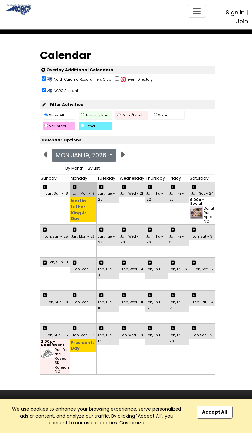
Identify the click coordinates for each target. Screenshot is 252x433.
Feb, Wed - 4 (132, 269)
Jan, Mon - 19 (84, 193)
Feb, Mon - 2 (84, 269)
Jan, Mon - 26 (83, 236)
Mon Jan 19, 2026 (82, 155)
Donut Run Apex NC (209, 215)
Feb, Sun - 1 (58, 262)
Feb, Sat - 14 (203, 302)
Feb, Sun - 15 (57, 335)
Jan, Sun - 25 (56, 236)
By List (94, 168)
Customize (131, 423)
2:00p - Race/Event (53, 343)
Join (242, 21)
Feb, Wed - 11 (132, 302)
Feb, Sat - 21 (203, 335)
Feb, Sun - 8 (57, 302)
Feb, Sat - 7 (203, 269)
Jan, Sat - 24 (202, 193)
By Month (74, 168)
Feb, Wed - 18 (132, 335)
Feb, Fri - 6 (178, 269)
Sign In (235, 12)
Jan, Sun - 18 (57, 193)
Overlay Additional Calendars (77, 70)
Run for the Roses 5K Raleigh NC (62, 361)
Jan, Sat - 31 (203, 236)
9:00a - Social (197, 202)
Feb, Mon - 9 (84, 302)
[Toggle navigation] (197, 11)
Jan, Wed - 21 (131, 193)
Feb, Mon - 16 (84, 335)
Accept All (214, 412)
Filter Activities (62, 104)
